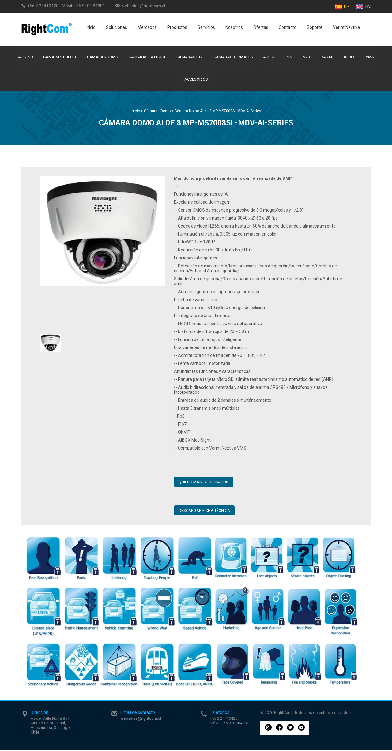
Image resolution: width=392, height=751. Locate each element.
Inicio (91, 27)
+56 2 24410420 (42, 5)
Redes (351, 57)
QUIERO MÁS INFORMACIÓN (204, 483)
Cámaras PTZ (189, 57)
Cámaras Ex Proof (147, 57)
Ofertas (260, 27)
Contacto (287, 27)
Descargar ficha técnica (204, 511)
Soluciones (116, 27)
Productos (177, 27)
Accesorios (196, 80)
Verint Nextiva (346, 27)
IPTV (289, 57)
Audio (269, 57)
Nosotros (234, 27)
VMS (372, 57)
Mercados (147, 27)
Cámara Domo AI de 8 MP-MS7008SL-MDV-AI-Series (218, 112)
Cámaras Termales (233, 57)
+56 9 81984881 (89, 5)
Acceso (24, 57)
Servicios (206, 27)
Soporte (314, 27)
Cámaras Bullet (59, 57)
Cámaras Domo (102, 57)
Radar (328, 57)
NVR (307, 57)
